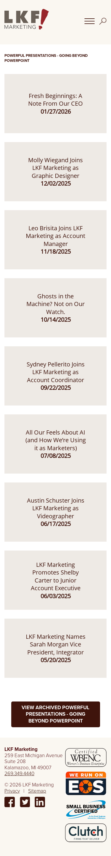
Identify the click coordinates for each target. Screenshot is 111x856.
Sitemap (37, 791)
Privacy (12, 791)
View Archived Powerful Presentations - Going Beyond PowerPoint (55, 714)
